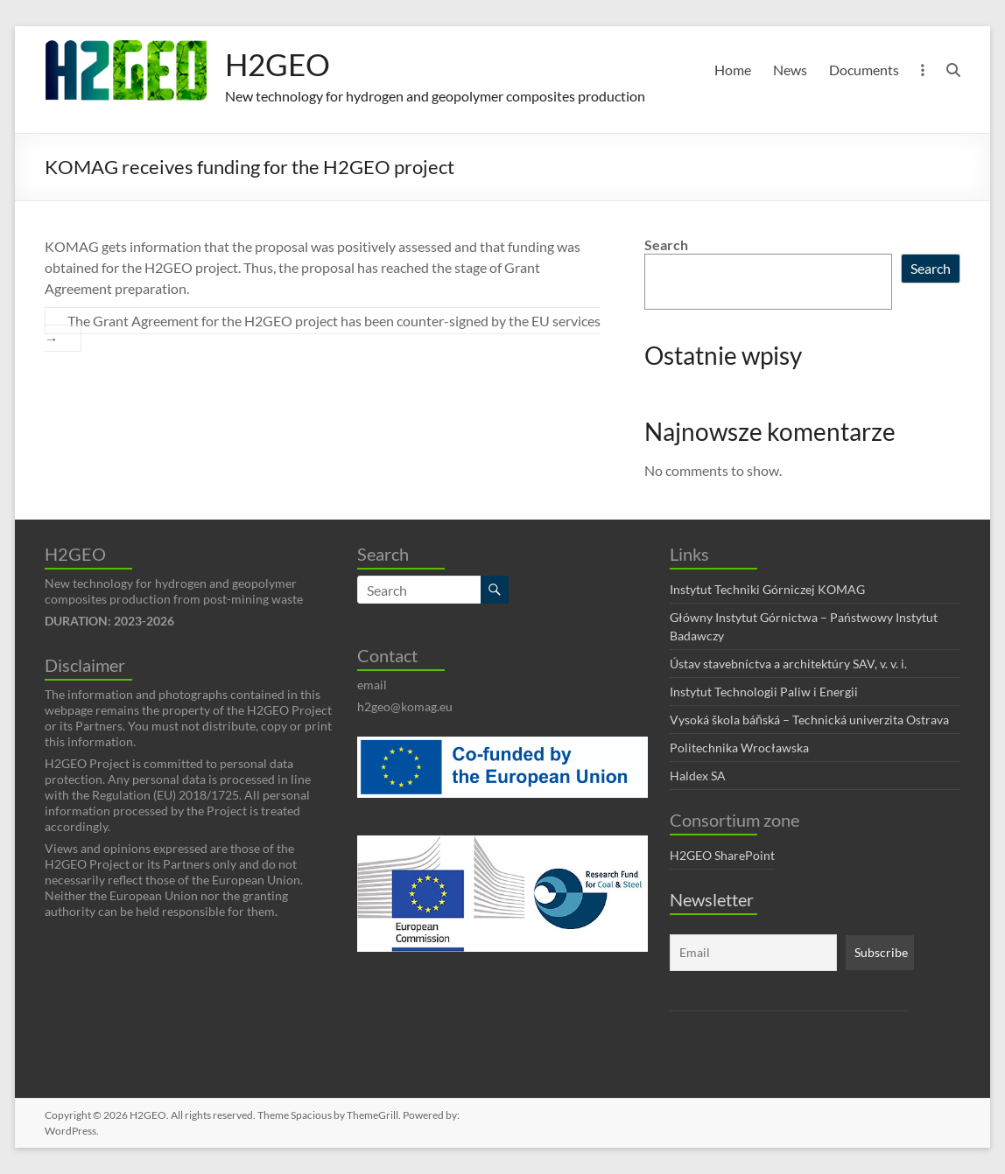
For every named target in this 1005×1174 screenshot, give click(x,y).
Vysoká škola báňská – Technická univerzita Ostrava (809, 719)
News (790, 69)
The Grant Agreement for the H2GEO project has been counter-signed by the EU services (323, 329)
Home (732, 69)
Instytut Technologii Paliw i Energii (764, 691)
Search (666, 244)
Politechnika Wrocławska (739, 747)
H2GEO (279, 64)
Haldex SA (698, 775)
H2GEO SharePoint (722, 855)
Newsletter (712, 899)
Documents (864, 69)
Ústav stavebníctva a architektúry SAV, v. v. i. (788, 663)
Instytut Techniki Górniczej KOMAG (767, 589)
